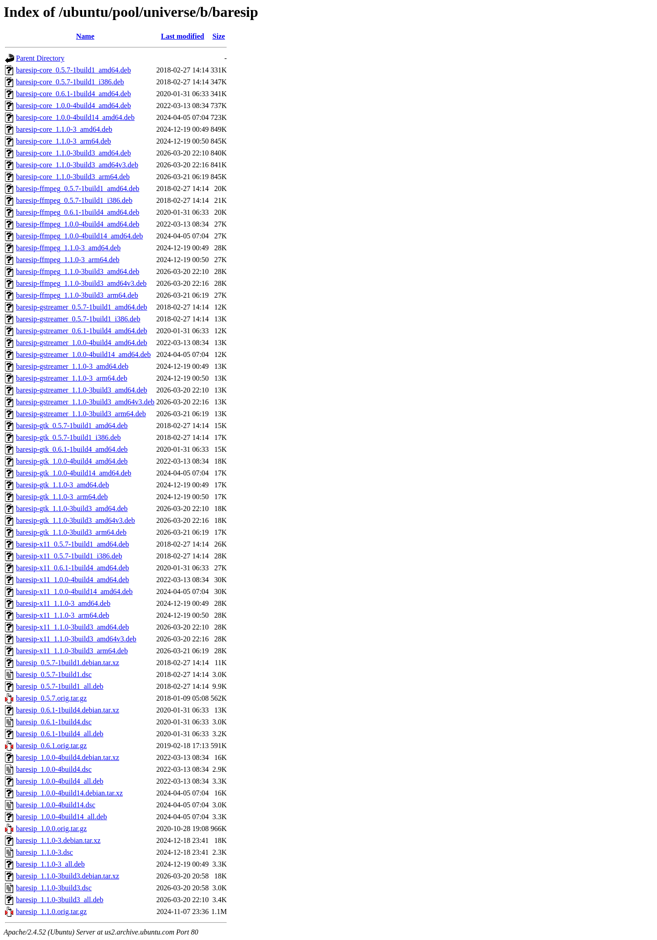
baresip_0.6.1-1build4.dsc (54, 722)
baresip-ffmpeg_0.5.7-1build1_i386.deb (74, 200)
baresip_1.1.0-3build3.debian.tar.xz (67, 876)
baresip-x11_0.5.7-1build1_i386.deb (69, 556)
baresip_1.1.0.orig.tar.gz (51, 911)
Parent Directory (40, 58)
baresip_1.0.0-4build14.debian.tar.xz (69, 793)
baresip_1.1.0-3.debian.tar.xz (58, 840)
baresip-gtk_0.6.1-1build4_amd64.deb (72, 449)
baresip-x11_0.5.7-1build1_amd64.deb (72, 544)
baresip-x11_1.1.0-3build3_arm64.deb (72, 651)
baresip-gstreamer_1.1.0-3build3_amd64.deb (81, 390)
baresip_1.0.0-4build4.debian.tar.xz (67, 757)
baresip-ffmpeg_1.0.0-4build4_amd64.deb (77, 224)
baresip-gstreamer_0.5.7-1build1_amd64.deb (81, 307)
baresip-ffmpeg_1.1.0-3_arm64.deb (68, 259)
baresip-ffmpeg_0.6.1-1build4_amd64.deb (77, 212)
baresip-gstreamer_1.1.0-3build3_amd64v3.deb (85, 402)
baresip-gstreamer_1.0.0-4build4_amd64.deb (81, 342)
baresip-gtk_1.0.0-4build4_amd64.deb (72, 461)
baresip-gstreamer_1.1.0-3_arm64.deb (71, 378)
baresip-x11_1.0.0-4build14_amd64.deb (74, 591)
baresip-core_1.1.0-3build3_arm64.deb (73, 177)
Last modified (182, 36)
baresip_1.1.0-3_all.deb (50, 864)
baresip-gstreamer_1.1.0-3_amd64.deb (72, 366)
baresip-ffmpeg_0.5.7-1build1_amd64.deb (77, 188)
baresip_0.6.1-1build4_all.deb (60, 734)
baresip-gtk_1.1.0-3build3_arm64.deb (71, 532)
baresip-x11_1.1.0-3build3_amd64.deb (72, 627)
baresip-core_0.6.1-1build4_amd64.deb (73, 94)
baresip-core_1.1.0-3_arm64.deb (63, 141)
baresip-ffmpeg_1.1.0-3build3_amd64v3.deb (81, 283)
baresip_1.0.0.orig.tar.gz (51, 828)
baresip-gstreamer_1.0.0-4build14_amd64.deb (83, 354)
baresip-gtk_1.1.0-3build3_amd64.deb (72, 508)
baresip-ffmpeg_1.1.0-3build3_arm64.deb (77, 295)
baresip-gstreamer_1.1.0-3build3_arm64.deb (81, 414)
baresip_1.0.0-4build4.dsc (54, 769)
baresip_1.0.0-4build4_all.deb (60, 781)
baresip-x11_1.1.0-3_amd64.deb (63, 603)
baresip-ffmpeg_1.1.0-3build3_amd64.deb (77, 271)
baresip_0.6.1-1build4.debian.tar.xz (67, 710)
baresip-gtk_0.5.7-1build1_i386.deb (68, 437)
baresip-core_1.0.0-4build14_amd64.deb (75, 117)
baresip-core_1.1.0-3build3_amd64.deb (73, 153)
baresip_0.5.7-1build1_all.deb (60, 686)
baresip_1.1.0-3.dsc (44, 852)
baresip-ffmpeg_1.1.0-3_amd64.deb (68, 248)
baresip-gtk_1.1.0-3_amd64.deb (62, 485)
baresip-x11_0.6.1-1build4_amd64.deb (72, 568)
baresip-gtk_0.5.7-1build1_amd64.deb (72, 425)
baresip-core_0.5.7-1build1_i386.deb (70, 82)
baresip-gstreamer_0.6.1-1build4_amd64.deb (81, 331)
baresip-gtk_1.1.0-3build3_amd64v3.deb (75, 520)
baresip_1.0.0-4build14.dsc (55, 805)
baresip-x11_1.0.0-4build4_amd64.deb (72, 580)
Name (85, 36)
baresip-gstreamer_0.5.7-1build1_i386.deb (78, 319)
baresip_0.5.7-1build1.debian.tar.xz (67, 662)
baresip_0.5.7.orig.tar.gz (51, 698)
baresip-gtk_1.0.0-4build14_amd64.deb (73, 473)
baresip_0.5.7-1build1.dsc (54, 674)
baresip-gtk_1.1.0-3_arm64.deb (62, 497)
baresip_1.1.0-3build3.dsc (54, 888)
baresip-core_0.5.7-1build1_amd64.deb (73, 70)
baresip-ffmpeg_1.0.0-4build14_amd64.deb (79, 236)
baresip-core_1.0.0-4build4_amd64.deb (73, 105)
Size (219, 36)
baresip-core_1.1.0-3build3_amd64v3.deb (77, 165)
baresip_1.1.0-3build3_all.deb (60, 900)
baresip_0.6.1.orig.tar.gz (51, 745)
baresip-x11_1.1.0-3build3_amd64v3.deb (76, 639)
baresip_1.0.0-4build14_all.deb (61, 817)
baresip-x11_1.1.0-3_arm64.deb (62, 615)
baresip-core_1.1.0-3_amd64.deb (64, 129)
